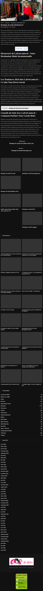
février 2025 (4, 466)
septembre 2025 (5, 453)
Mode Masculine (5, 424)
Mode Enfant (4, 419)
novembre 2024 (4, 473)
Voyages (3, 435)
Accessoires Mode (5, 394)
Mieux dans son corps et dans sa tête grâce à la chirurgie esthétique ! (11, 292)
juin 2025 (3, 460)
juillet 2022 (3, 509)
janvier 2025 (4, 469)
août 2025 (3, 455)
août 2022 (3, 507)
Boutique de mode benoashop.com (21, 150)
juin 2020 (3, 545)
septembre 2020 (5, 541)
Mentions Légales (14, 567)
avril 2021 (3, 525)
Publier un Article (23, 567)
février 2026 (4, 446)
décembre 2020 (4, 534)
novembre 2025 (4, 451)
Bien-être (3, 401)
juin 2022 (3, 511)
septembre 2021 (5, 514)
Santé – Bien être (5, 428)
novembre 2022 (4, 502)
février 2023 (4, 496)
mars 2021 (3, 527)
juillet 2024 (3, 478)
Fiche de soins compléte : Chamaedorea (31, 291)
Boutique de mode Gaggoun (29, 227)
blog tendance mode (6, 403)
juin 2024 (3, 480)
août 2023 (3, 489)
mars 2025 (3, 464)
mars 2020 (3, 550)
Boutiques (3, 406)
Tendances (3, 433)
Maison (2, 417)
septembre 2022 (5, 505)
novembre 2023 (4, 484)
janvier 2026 (4, 448)
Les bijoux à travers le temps (7, 309)
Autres (2, 399)
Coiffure (3, 410)
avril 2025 (3, 462)
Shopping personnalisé (6, 430)
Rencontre (3, 426)
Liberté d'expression (5, 415)
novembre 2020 (4, 536)
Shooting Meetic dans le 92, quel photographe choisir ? (29, 329)
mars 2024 (3, 482)
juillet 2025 (3, 457)
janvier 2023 (4, 498)
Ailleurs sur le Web (5, 397)
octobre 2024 (4, 475)
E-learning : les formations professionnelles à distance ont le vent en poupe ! (32, 254)
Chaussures (3, 408)
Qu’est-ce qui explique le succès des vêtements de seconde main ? (30, 366)
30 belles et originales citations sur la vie (10, 272)
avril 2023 (3, 491)
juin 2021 (3, 520)
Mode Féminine (4, 421)
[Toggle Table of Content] (24, 48)
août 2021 (3, 516)
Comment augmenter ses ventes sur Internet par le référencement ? (11, 254)
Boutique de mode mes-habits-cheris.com (21, 143)
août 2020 (3, 543)
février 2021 (4, 529)
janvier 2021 (4, 532)
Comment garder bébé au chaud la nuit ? (10, 384)
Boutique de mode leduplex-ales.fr (10, 191)
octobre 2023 (4, 487)
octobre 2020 (4, 539)
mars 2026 (3, 444)
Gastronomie (4, 412)
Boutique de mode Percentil (8, 173)
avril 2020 (3, 548)
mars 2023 (3, 493)
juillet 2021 (3, 518)
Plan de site (30, 567)
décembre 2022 (4, 500)
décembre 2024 (4, 471)
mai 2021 (3, 523)
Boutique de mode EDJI (28, 209)
